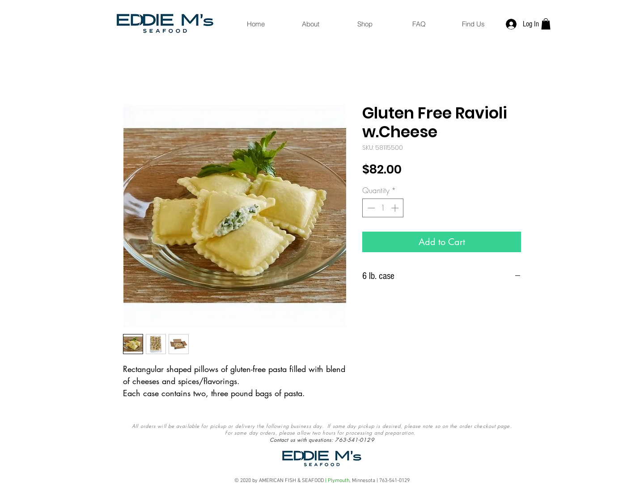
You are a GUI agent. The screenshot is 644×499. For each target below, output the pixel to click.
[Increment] (395, 208)
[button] (546, 24)
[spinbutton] (383, 208)
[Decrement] (370, 208)
